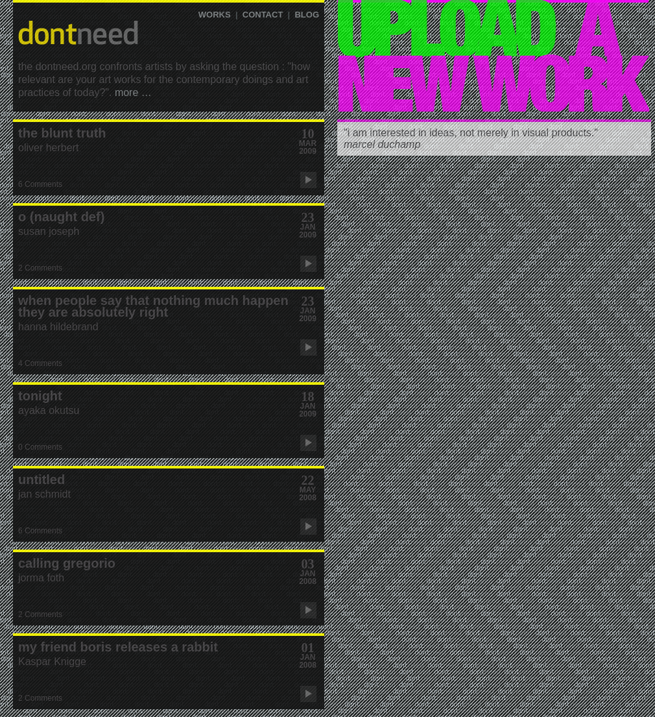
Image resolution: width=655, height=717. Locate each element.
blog (306, 14)
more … (133, 92)
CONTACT (263, 14)
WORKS (214, 14)
